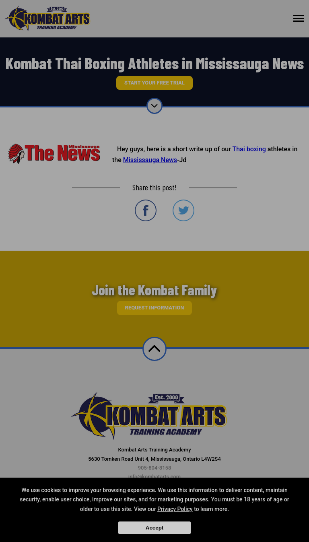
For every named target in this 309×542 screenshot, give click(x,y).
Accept (154, 528)
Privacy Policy (175, 509)
